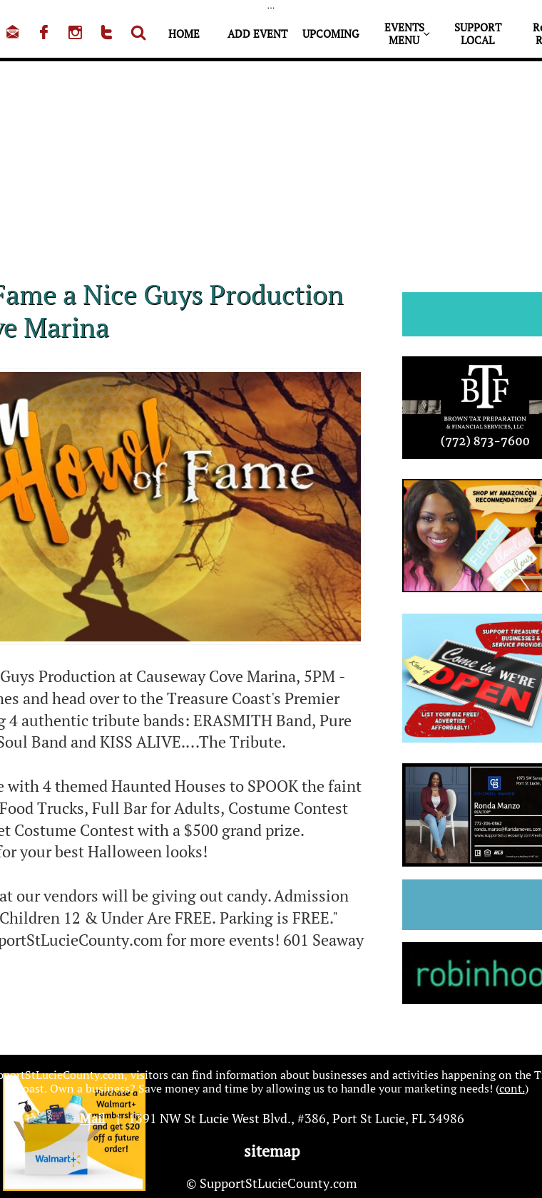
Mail (92, 1118)
